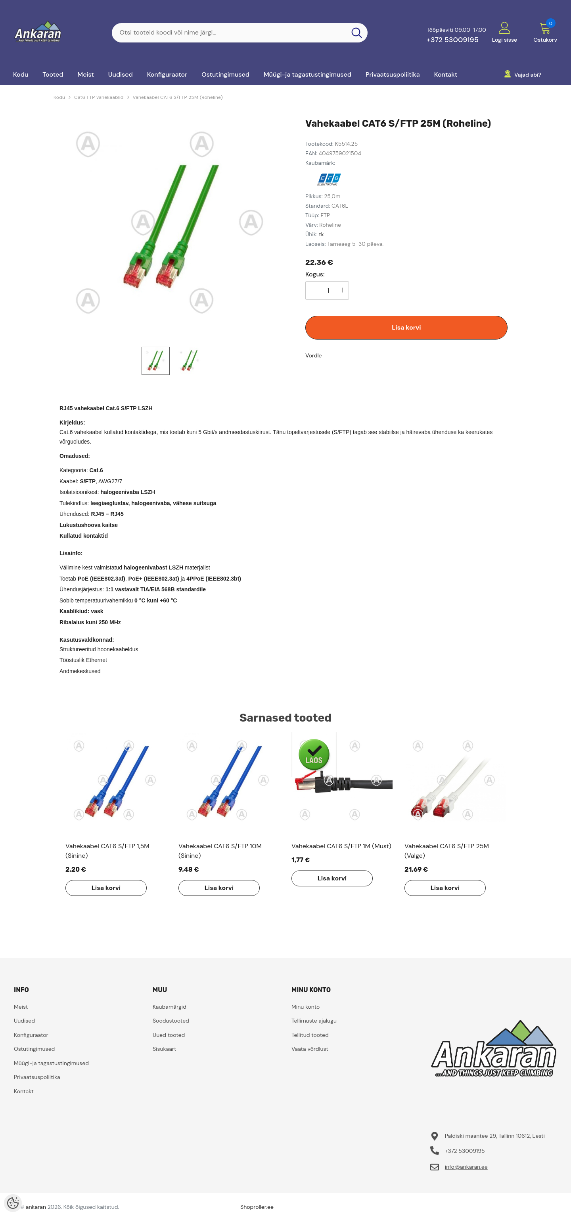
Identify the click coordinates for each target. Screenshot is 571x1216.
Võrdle (313, 355)
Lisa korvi (406, 327)
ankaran (36, 1206)
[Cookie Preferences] (13, 1203)
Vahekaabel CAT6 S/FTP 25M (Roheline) (178, 97)
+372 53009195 (453, 39)
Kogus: (315, 274)
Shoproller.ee (257, 1206)
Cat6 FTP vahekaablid (98, 97)
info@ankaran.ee (466, 1166)
